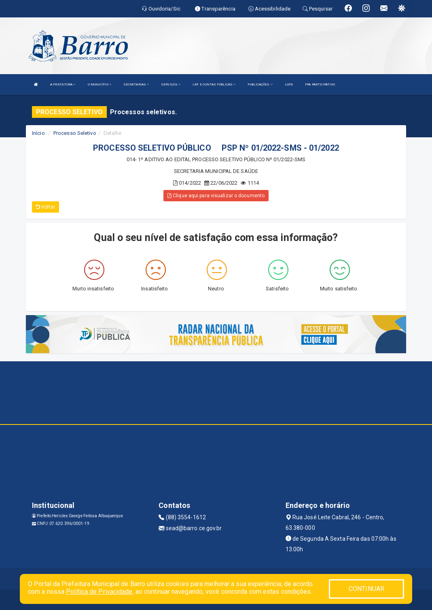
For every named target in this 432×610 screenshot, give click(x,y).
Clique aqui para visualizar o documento (216, 195)
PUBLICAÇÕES (260, 84)
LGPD (289, 84)
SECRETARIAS (136, 84)
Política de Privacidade (99, 591)
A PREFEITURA (62, 84)
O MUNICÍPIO (99, 84)
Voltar (45, 207)
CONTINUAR (366, 589)
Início (38, 133)
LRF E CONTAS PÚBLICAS (214, 84)
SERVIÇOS (170, 84)
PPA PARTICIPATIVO (320, 84)
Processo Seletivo (74, 133)
